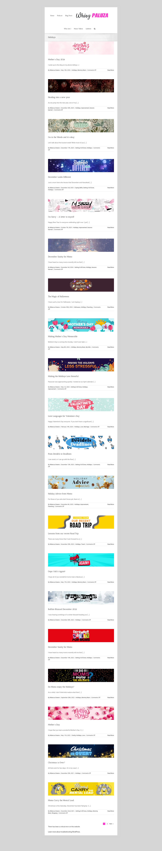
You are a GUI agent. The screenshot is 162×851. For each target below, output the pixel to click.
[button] (94, 28)
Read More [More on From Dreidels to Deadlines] (110, 464)
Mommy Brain (82, 70)
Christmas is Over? (56, 762)
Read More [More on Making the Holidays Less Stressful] (110, 387)
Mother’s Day (54, 724)
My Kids (88, 347)
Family (74, 735)
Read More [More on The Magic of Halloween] (110, 307)
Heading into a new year (59, 97)
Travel (83, 544)
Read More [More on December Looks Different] (110, 188)
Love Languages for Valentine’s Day (64, 416)
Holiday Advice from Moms (60, 493)
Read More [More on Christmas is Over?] (110, 773)
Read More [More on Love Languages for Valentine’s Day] (110, 427)
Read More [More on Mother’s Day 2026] (110, 70)
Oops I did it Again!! (56, 571)
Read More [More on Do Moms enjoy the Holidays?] (110, 697)
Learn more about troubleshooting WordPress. (64, 832)
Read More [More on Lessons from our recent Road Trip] (110, 544)
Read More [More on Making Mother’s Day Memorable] (110, 347)
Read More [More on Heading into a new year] (110, 108)
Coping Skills (79, 188)
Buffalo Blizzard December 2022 (62, 609)
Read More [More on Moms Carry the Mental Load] (110, 811)
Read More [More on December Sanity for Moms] (110, 267)
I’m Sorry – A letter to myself (61, 217)
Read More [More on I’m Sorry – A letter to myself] (110, 227)
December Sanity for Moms (60, 256)
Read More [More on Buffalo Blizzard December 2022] (110, 620)
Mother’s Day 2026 (56, 59)
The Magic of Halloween (58, 296)
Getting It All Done (80, 148)
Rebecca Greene (55, 70)
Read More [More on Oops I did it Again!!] (110, 582)
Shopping (54, 813)
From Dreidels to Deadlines (59, 454)
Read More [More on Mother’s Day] (110, 735)
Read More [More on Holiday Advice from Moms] (110, 504)
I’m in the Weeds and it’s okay (61, 137)
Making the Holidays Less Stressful (63, 376)
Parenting (89, 307)
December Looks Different (59, 177)
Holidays (74, 70)
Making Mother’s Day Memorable (62, 336)
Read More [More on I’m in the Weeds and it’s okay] (110, 148)
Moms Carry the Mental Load (61, 800)
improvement (85, 108)
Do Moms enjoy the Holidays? (61, 687)
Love (81, 427)
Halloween (77, 307)
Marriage (86, 427)
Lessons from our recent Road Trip (63, 533)
